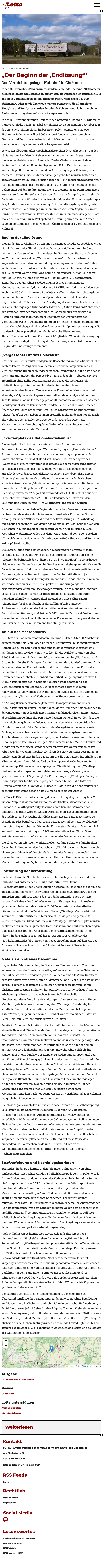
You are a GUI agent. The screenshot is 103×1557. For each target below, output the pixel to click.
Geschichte (8, 1393)
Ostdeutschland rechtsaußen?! (19, 1379)
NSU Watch (9, 1548)
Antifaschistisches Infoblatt (19, 1538)
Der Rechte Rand (13, 1543)
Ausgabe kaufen (11, 1407)
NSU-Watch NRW (13, 1553)
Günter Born (21, 68)
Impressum (9, 1502)
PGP (37, 1464)
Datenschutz (10, 1497)
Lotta (6, 1482)
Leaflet (70, 1366)
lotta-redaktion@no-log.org (19, 1464)
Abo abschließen (11, 1413)
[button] (52, 1349)
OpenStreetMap (84, 1366)
